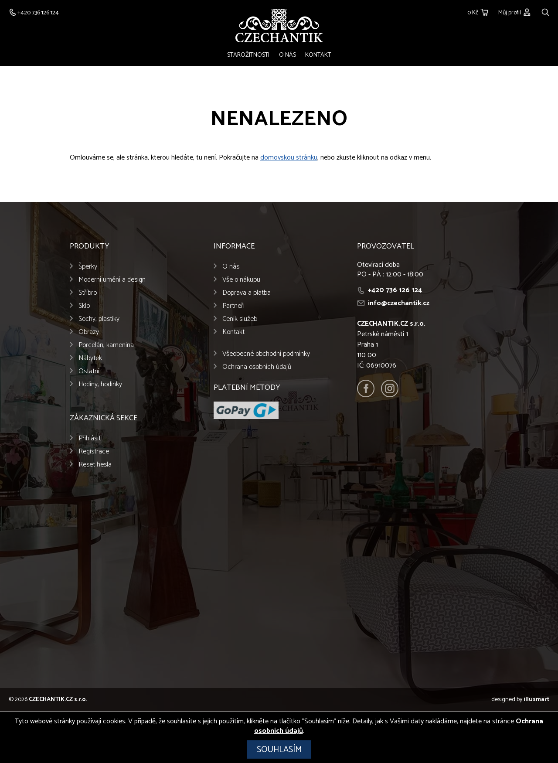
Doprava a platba (246, 294)
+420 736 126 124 (395, 291)
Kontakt (317, 55)
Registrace (93, 452)
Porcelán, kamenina (106, 346)
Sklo (84, 307)
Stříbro (87, 294)
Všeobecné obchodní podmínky (266, 355)
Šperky (87, 267)
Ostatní (88, 372)
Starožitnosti (249, 55)
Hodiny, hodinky (100, 385)
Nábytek (90, 359)
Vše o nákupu (241, 280)
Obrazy (88, 333)
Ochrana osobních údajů (256, 368)
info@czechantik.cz (398, 304)
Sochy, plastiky (98, 320)
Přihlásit (89, 439)
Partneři (233, 307)
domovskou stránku (288, 158)
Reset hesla (95, 465)
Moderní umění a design (112, 280)
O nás (287, 55)
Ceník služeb (239, 320)
